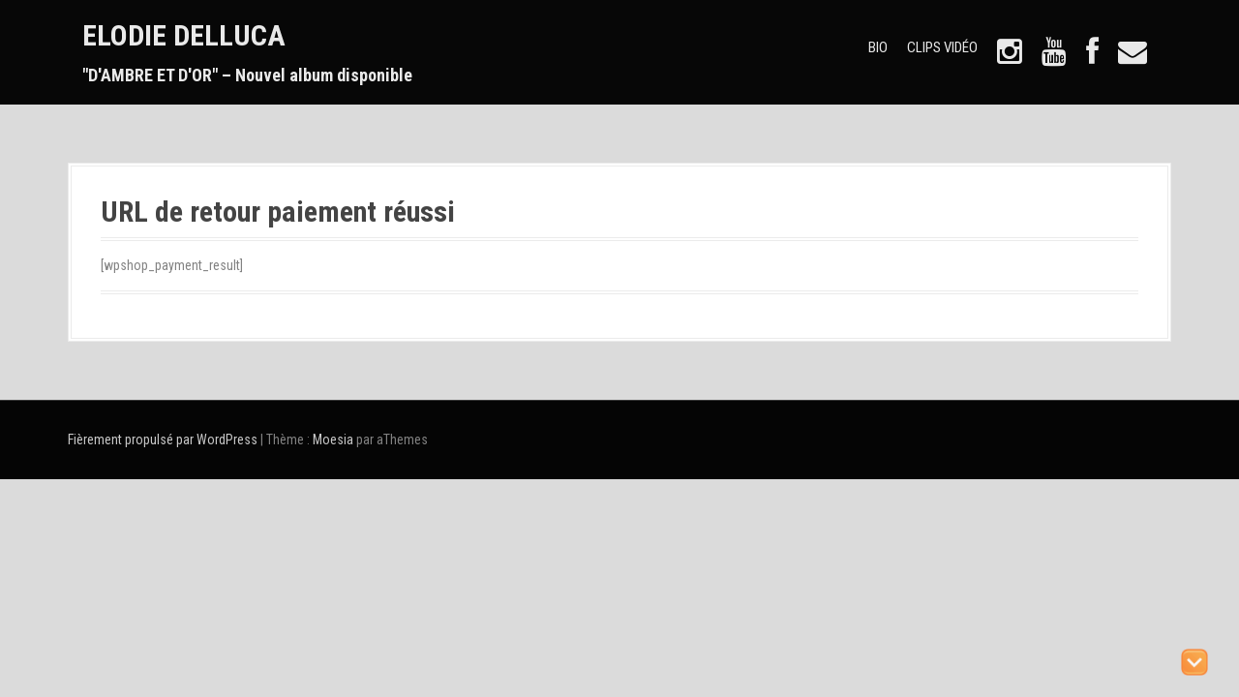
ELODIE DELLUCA (184, 35)
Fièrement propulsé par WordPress (162, 439)
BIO (878, 47)
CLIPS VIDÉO (942, 47)
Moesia (333, 439)
